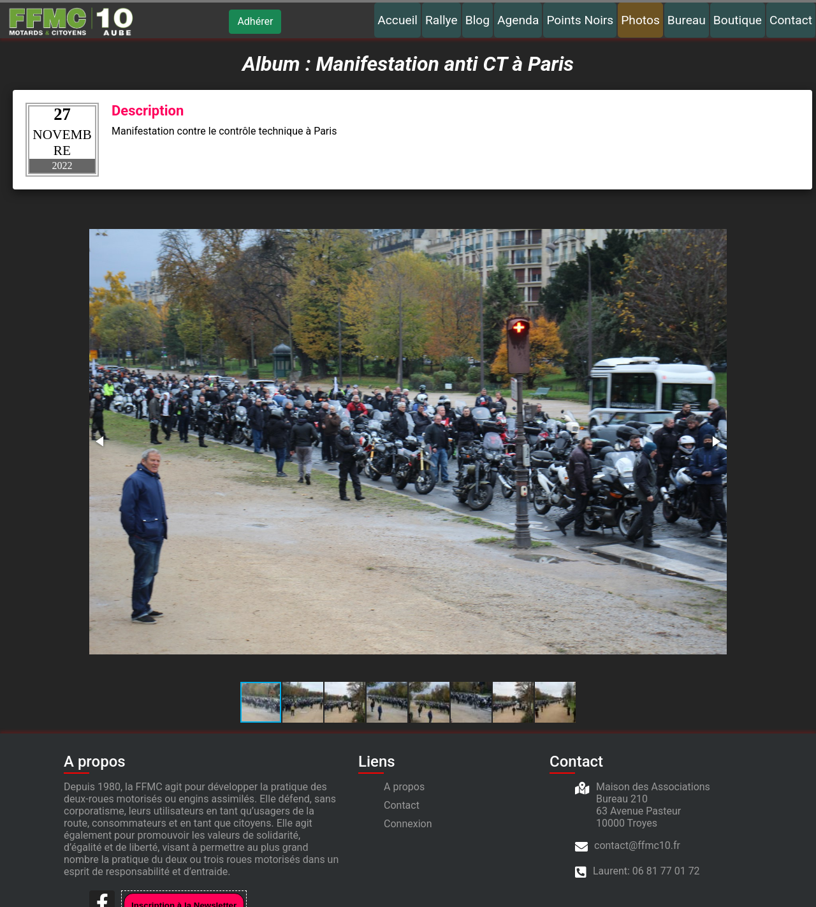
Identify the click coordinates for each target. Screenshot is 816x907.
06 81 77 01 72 (666, 871)
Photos (640, 20)
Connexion (408, 824)
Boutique (737, 20)
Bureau (686, 20)
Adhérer (255, 21)
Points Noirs (579, 20)
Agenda (518, 20)
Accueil (397, 20)
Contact (790, 20)
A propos (404, 787)
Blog (477, 20)
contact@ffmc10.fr (637, 845)
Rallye (441, 20)
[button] (101, 441)
